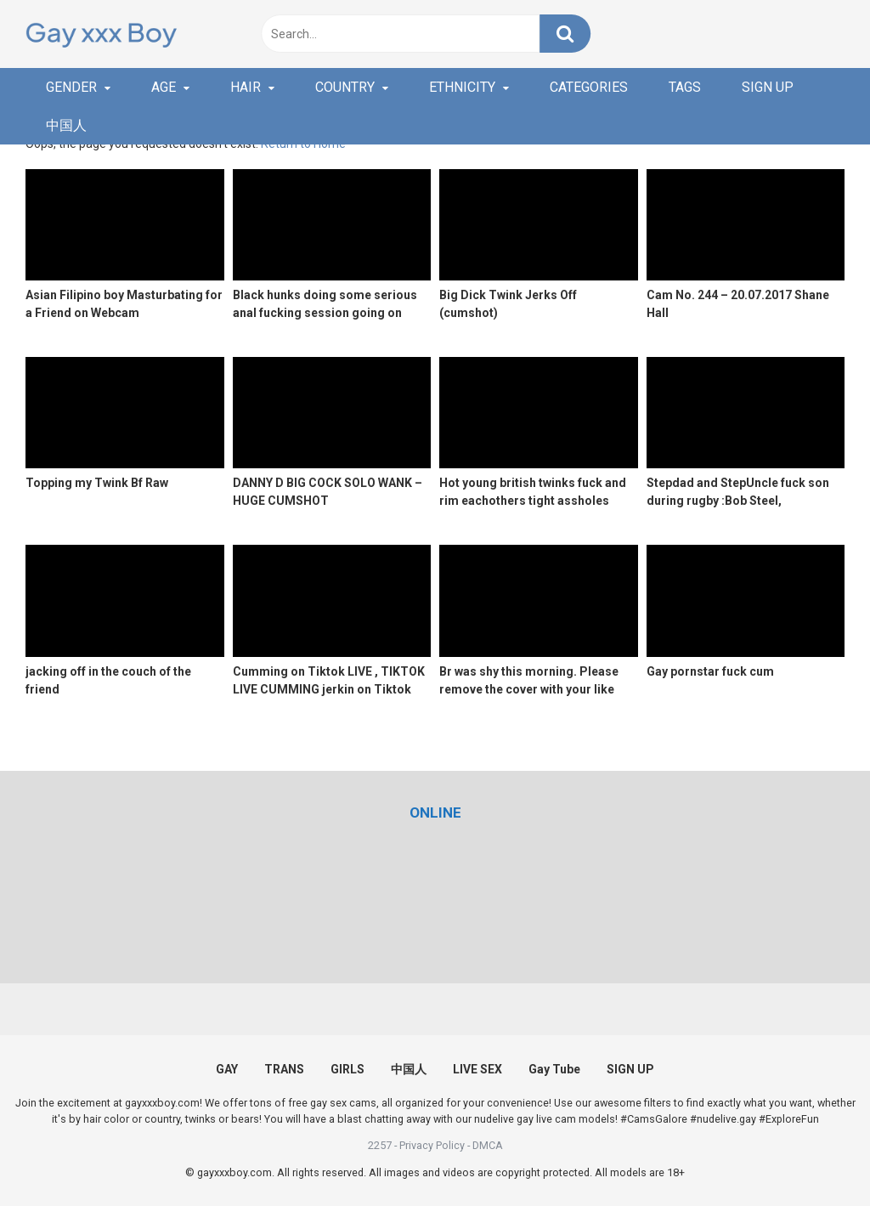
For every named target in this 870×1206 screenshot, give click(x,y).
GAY (227, 1069)
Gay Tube (554, 1069)
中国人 (66, 125)
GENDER (71, 87)
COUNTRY (345, 87)
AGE (163, 87)
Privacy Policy (432, 1145)
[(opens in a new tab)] (435, 812)
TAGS (685, 87)
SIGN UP (768, 87)
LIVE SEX (477, 1069)
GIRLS (347, 1069)
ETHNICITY (462, 87)
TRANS (284, 1069)
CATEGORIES (589, 87)
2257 (380, 1145)
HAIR (245, 87)
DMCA (487, 1145)
